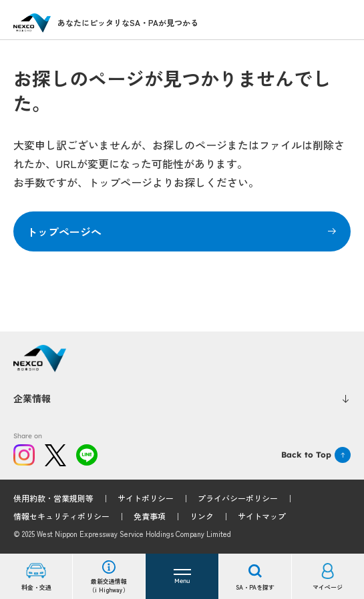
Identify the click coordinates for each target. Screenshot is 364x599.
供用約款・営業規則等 (53, 498)
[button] (182, 576)
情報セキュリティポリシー (61, 516)
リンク (202, 516)
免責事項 (150, 516)
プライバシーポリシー (238, 498)
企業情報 (182, 398)
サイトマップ (262, 516)
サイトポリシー (146, 498)
